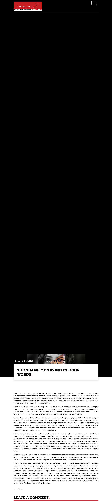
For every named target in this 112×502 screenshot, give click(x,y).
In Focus (17, 361)
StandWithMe (20, 489)
